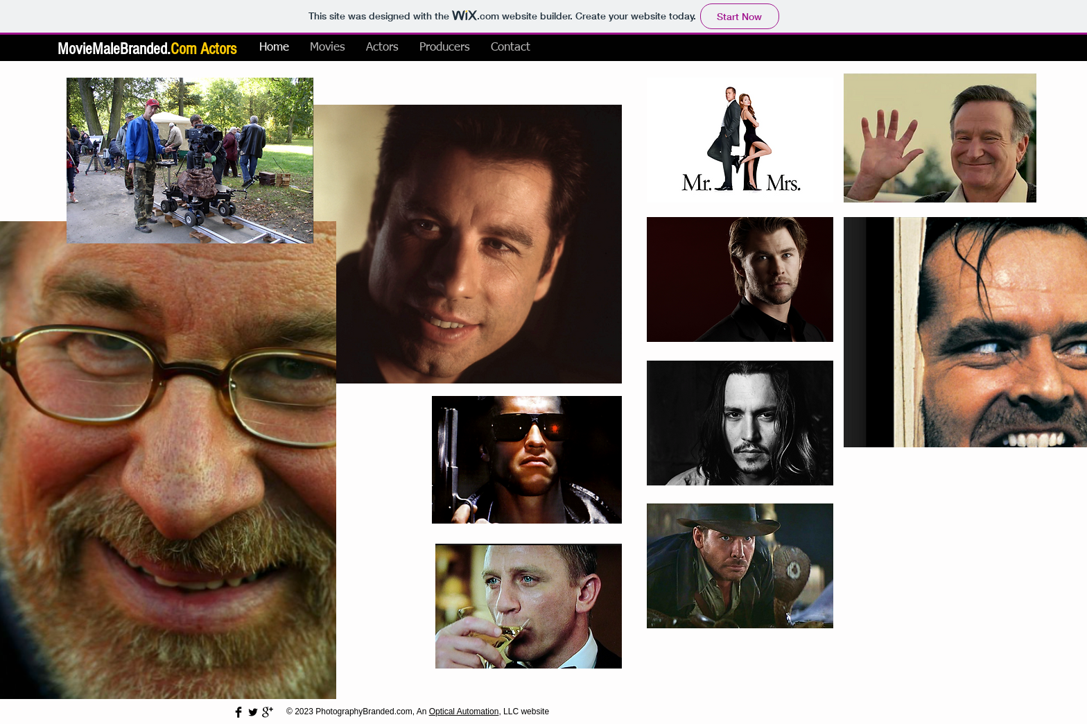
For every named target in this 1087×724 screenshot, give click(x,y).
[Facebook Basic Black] (238, 712)
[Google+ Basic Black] (267, 712)
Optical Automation (464, 711)
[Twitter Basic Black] (253, 712)
